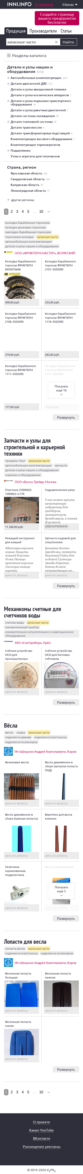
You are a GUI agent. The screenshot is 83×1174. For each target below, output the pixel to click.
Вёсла (10, 725)
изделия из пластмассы (50, 737)
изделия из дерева (18, 737)
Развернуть (66, 417)
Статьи (67, 30)
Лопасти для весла (25, 941)
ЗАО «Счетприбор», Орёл (33, 643)
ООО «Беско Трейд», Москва (35, 482)
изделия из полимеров (21, 742)
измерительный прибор (22, 627)
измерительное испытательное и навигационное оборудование (39, 633)
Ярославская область (29, 173)
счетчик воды (14, 622)
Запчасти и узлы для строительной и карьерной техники (34, 446)
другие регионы (22, 199)
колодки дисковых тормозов (25, 227)
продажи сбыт (15, 461)
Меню (69, 4)
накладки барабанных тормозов (28, 232)
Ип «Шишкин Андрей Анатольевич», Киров (45, 751)
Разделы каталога (29, 55)
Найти (68, 41)
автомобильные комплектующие (28, 241)
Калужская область (27, 185)
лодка (21, 732)
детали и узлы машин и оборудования (31, 246)
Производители (43, 30)
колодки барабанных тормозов (27, 223)
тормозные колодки (19, 237)
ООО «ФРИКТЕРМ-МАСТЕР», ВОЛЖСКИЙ (45, 253)
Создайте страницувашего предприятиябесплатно (57, 18)
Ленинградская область (30, 190)
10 (41, 211)
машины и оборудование (23, 475)
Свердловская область (30, 179)
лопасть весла (15, 948)
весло (9, 732)
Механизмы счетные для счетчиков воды (32, 612)
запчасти (61, 465)
